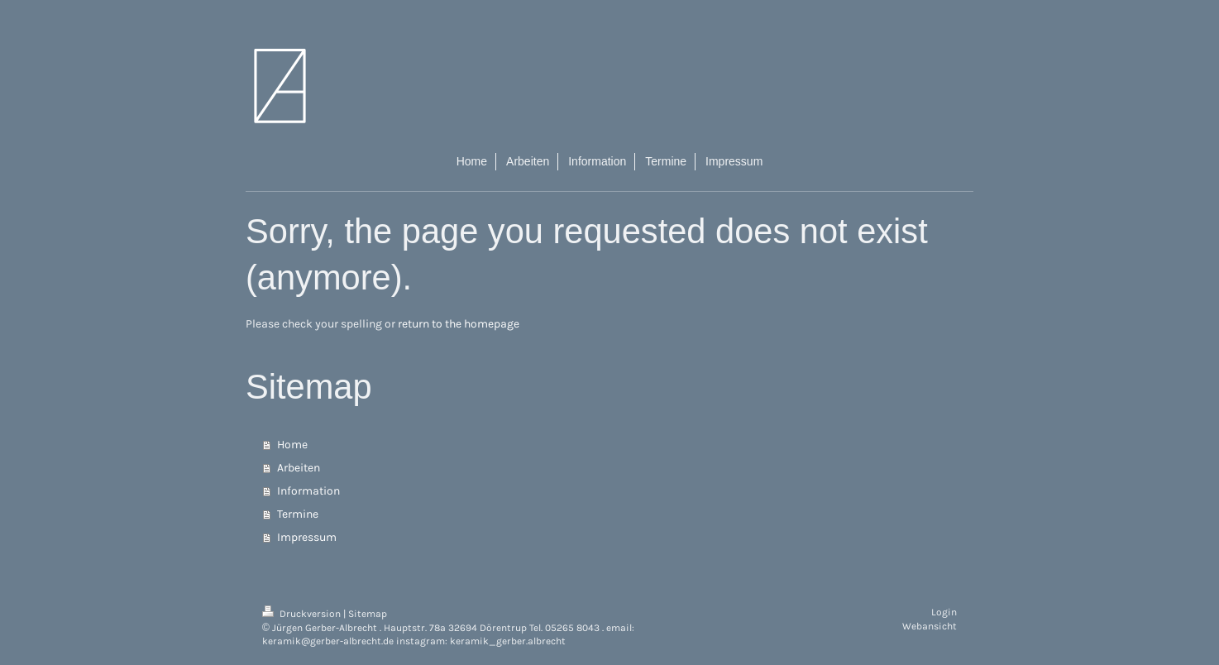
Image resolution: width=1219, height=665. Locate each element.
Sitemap (367, 614)
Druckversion (302, 614)
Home (292, 445)
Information (308, 491)
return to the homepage (458, 324)
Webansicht (929, 626)
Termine (297, 514)
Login (944, 612)
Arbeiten (298, 468)
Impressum (307, 537)
